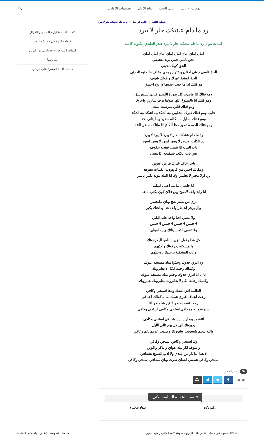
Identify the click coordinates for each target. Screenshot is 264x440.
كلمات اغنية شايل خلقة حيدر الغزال (53, 32)
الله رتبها (52, 59)
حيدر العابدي (231, 371)
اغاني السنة (167, 8)
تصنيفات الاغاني (119, 8)
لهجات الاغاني (191, 8)
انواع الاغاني (145, 8)
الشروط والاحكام (37, 433)
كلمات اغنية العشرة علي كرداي (52, 69)
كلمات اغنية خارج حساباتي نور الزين (52, 50)
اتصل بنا (21, 433)
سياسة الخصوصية (60, 433)
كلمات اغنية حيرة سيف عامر (52, 41)
